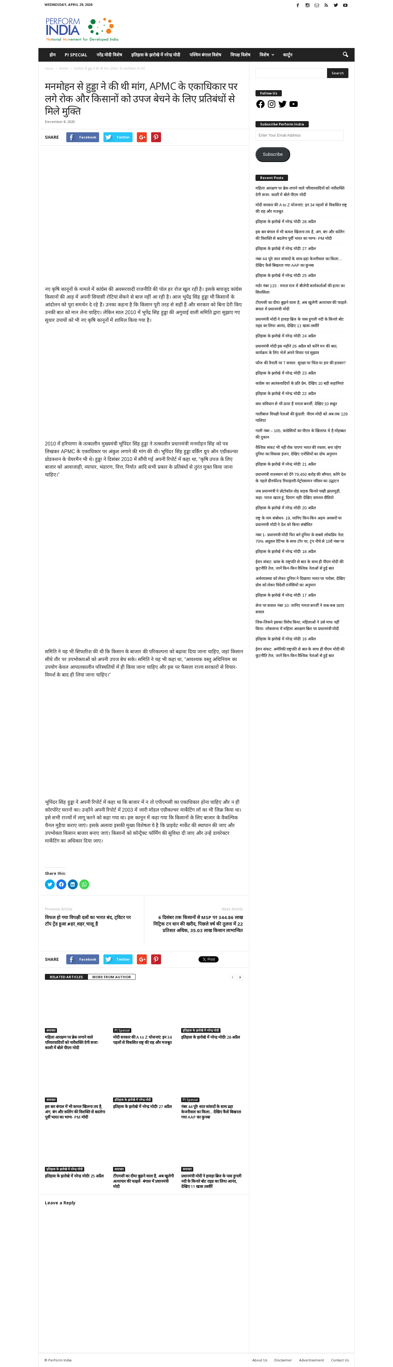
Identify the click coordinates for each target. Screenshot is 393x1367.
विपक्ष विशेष (240, 55)
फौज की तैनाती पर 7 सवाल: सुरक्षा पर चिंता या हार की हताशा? (300, 363)
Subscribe (273, 154)
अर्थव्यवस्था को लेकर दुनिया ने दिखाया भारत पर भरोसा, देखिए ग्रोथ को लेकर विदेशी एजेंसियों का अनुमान (300, 581)
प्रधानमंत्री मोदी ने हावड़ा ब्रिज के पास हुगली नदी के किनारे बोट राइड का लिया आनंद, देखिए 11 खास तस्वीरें (211, 1181)
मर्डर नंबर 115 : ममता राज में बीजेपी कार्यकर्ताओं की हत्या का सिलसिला (300, 289)
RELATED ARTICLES (66, 977)
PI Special (76, 55)
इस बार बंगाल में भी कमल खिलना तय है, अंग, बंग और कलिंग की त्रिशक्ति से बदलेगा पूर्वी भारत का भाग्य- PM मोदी (75, 1112)
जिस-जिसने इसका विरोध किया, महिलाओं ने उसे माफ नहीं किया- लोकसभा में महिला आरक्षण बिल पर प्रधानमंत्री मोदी (297, 625)
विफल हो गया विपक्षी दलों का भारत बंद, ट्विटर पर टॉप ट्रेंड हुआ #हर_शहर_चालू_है (88, 920)
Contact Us (340, 1360)
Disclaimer (283, 1360)
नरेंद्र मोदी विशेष (109, 55)
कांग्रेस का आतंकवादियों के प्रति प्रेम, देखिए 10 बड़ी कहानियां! (299, 383)
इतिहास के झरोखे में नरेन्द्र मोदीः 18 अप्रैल (285, 551)
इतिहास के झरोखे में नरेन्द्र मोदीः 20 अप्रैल (285, 508)
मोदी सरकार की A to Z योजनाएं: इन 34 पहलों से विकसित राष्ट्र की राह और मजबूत (142, 1039)
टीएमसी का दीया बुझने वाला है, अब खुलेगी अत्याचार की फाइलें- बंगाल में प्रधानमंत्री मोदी (143, 1181)
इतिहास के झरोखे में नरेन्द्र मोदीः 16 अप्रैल (285, 639)
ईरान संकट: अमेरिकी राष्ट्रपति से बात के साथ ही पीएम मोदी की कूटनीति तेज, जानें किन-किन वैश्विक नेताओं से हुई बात (299, 652)
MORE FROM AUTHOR (111, 977)
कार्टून (287, 55)
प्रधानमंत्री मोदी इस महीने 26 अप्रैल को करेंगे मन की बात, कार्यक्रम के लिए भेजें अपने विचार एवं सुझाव (296, 349)
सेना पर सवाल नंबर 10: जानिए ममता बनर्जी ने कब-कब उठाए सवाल (299, 608)
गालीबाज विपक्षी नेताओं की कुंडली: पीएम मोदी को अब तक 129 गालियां (301, 417)
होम (52, 55)
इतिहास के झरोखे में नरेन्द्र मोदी (155, 55)
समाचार (51, 75)
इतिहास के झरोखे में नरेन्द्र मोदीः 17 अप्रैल (285, 595)
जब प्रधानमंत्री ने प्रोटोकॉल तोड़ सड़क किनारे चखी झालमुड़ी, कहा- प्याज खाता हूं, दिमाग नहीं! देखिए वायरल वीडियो (298, 494)
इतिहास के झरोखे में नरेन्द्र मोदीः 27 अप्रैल (142, 1106)
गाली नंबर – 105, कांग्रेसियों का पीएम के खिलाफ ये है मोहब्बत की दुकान (300, 434)
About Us (259, 1360)
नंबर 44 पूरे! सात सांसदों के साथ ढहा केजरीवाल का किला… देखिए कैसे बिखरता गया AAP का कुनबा (211, 1112)
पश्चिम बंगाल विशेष (205, 55)
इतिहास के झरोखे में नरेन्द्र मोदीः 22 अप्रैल (285, 393)
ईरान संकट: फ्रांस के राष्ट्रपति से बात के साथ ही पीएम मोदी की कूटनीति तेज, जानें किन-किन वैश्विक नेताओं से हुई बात (299, 565)
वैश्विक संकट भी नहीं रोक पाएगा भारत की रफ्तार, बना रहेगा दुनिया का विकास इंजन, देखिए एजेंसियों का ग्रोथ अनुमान (298, 450)
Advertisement (311, 1360)
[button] (345, 55)
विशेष (267, 55)
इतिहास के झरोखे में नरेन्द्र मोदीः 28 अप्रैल (210, 1037)
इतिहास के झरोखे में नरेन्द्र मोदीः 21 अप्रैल (285, 464)
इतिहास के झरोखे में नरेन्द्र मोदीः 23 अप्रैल (285, 373)
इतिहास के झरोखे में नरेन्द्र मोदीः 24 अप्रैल (285, 336)
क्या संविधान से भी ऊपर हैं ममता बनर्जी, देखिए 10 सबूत (296, 403)
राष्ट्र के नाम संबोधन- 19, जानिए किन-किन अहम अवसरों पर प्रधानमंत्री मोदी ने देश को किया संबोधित (298, 521)
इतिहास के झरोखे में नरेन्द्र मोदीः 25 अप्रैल (74, 1176)
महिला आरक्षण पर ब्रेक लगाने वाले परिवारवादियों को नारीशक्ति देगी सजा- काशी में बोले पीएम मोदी (72, 1042)
